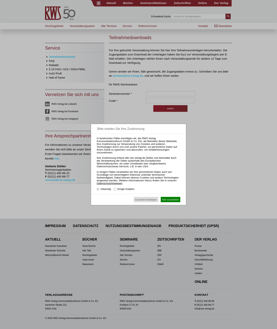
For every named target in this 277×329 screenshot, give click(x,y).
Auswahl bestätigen (146, 199)
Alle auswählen (170, 199)
